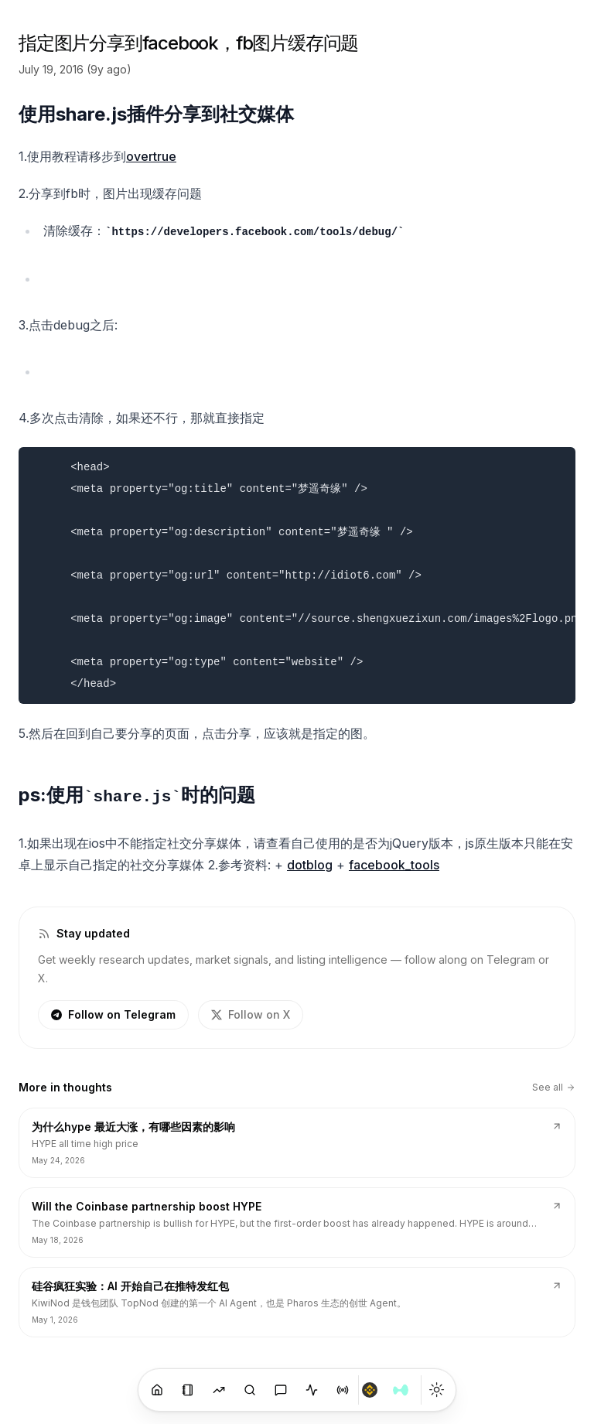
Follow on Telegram (113, 1014)
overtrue (151, 156)
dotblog (310, 864)
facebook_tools (394, 864)
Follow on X (250, 1014)
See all (553, 1087)
